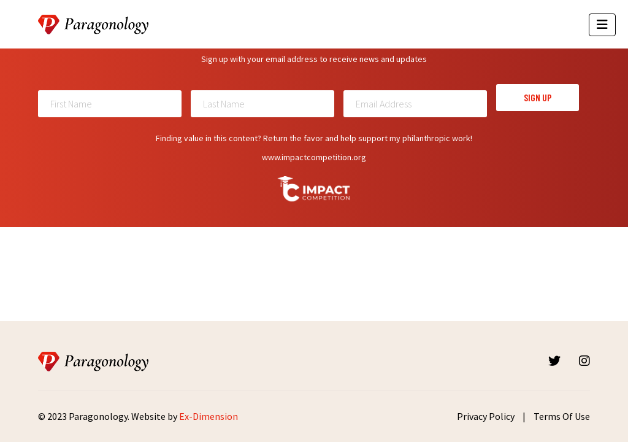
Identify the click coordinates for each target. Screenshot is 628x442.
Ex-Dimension (208, 416)
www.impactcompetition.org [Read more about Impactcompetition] (314, 157)
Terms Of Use (562, 416)
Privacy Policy (486, 416)
